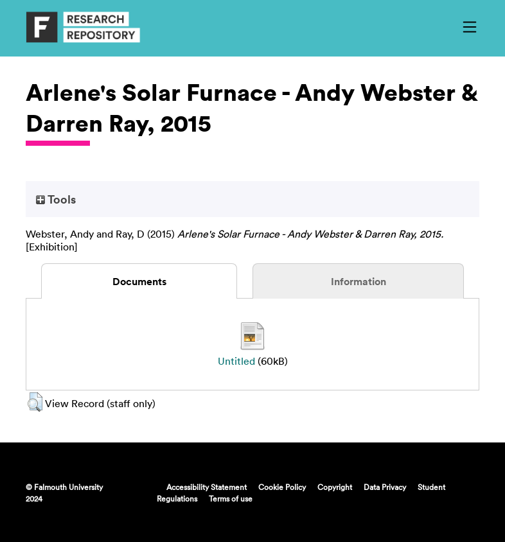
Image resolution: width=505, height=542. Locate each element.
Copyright (334, 487)
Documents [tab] (139, 281)
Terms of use (231, 498)
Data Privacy (385, 487)
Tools (56, 199)
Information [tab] (358, 281)
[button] (35, 402)
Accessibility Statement (206, 487)
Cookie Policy (282, 487)
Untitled (236, 360)
